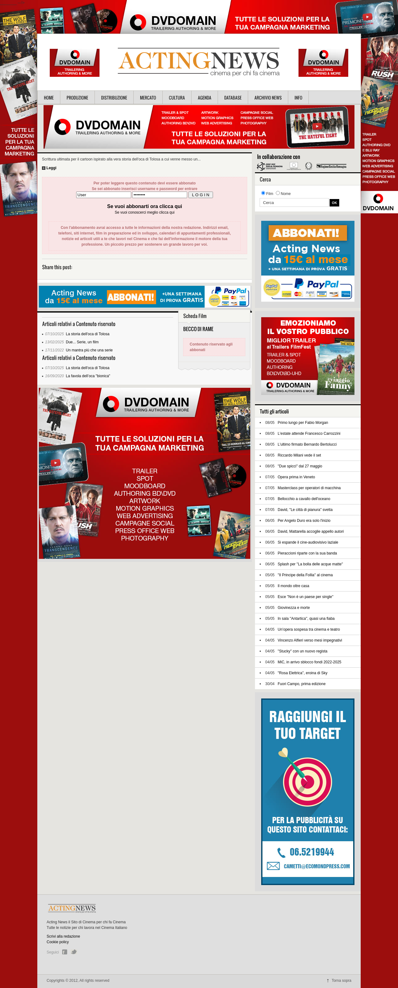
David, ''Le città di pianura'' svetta (305, 510)
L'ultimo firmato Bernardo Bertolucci (307, 444)
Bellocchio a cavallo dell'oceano (304, 499)
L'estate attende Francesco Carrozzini (309, 433)
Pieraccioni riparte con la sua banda (307, 553)
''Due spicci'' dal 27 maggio (300, 466)
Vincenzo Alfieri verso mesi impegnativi (310, 640)
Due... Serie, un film (82, 342)
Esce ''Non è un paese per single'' (305, 597)
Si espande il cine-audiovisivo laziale (308, 542)
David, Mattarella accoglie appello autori (311, 531)
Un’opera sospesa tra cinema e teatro (309, 629)
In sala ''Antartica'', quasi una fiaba (306, 618)
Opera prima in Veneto (296, 477)
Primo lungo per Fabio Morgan (303, 422)
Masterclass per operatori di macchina (309, 488)
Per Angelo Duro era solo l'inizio (304, 520)
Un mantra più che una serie (89, 350)
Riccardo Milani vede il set (299, 455)
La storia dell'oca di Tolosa (87, 334)
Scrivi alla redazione (63, 936)
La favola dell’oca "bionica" (88, 376)
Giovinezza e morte (294, 607)
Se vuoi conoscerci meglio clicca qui (144, 212)
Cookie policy (58, 942)
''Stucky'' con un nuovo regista (302, 651)
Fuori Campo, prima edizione (302, 684)
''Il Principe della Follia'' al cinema (305, 575)
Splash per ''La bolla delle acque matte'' (310, 564)
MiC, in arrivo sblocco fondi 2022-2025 (309, 662)
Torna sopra (341, 980)
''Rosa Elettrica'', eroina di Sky (302, 673)
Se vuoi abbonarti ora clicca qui (144, 206)
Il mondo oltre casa (293, 586)
